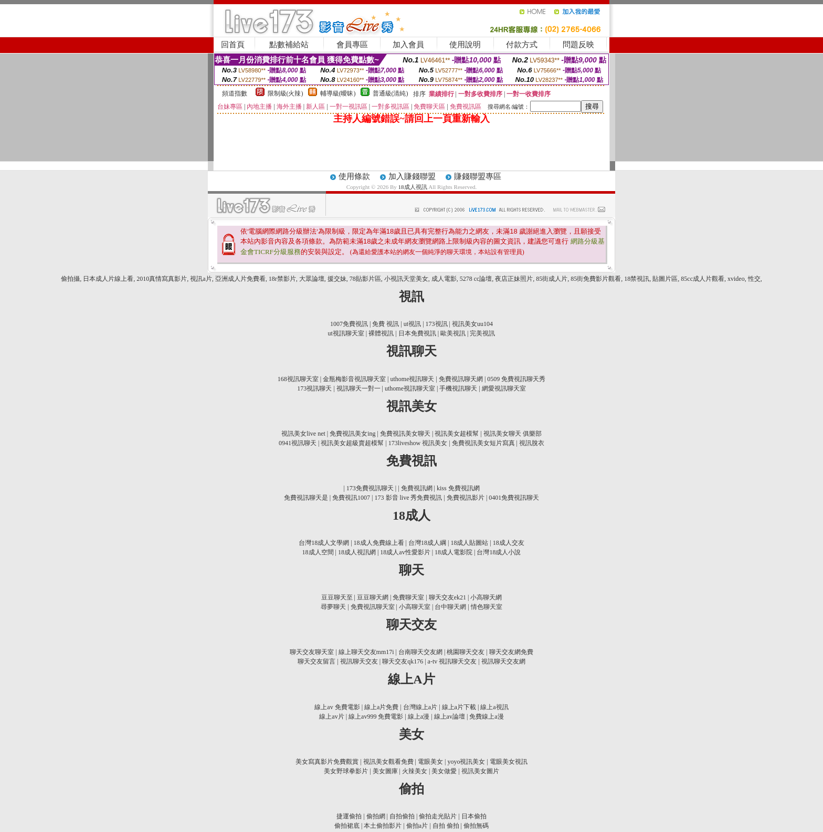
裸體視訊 (381, 333)
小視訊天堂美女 (406, 278)
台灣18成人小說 (499, 552)
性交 (754, 278)
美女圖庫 (385, 771)
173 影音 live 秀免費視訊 (408, 497)
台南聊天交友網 (420, 652)
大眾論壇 (311, 278)
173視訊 (437, 324)
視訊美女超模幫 (457, 433)
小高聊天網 (486, 597)
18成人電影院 (453, 552)
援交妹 (337, 278)
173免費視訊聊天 (370, 488)
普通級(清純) (390, 93)
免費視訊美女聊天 (405, 433)
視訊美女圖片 (480, 771)
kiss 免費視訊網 (458, 488)
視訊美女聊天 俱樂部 (512, 433)
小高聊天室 (414, 606)
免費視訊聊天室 (373, 606)
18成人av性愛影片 (405, 552)
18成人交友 (508, 542)
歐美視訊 (453, 333)
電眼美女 (430, 761)
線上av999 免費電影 (376, 716)
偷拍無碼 (476, 825)
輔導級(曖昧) (338, 93)
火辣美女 (414, 771)
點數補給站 (289, 44)
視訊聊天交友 (359, 661)
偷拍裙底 (347, 825)
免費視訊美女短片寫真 (483, 443)
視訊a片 (201, 278)
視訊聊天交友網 (503, 661)
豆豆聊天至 (337, 597)
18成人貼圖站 (469, 542)
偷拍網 (375, 816)
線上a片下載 (459, 707)
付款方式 (521, 44)
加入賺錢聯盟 (412, 176)
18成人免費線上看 (379, 542)
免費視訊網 (416, 488)
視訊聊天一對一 (358, 388)
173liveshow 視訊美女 (417, 443)
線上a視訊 (494, 707)
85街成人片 (551, 278)
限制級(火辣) (285, 93)
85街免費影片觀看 (596, 278)
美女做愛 (444, 771)
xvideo (736, 278)
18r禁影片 (282, 278)
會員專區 (352, 44)
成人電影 (444, 278)
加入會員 (408, 44)
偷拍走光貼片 (438, 816)
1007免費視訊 (349, 324)
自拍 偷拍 (445, 825)
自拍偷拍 (402, 816)
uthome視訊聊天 (413, 379)
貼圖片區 (665, 278)
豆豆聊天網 (372, 597)
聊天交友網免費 (511, 652)
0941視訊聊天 (297, 443)
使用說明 (465, 44)
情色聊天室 (486, 606)
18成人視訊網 (357, 552)
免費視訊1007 (351, 497)
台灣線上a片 (420, 707)
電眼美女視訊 (508, 761)
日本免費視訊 (417, 333)
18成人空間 (318, 552)
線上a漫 (418, 716)
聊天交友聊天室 (312, 652)
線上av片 (331, 716)
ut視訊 (412, 324)
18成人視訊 (413, 187)
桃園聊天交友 (465, 652)
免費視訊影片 (465, 497)
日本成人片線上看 (108, 278)
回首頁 (233, 44)
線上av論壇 (449, 716)
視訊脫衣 (531, 443)
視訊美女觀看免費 (388, 761)
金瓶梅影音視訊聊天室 (354, 379)
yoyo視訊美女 (466, 761)
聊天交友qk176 (402, 661)
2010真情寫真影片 (161, 278)
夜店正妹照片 (514, 278)
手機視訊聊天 (458, 388)
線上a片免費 (381, 707)
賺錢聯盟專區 (477, 176)
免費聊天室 (408, 597)
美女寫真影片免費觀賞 (327, 761)
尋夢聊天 (333, 606)
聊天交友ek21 (447, 597)
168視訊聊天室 (298, 379)
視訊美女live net (303, 433)
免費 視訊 (385, 324)
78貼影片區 (365, 278)
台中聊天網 (450, 606)
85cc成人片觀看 (702, 278)
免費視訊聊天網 (461, 379)
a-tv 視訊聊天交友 (452, 661)
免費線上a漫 (486, 716)
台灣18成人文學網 (324, 542)
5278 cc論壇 (476, 278)
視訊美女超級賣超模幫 (352, 443)
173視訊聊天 (314, 388)
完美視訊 (482, 333)
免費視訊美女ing (352, 433)
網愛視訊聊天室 (504, 388)
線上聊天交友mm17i (366, 652)
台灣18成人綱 (427, 542)
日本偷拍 (474, 816)
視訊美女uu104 (472, 324)
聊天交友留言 (316, 661)
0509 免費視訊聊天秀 (516, 379)
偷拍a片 (417, 825)
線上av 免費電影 (337, 707)
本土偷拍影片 (383, 825)
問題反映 (578, 44)
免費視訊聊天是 (306, 497)
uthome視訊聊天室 (410, 388)
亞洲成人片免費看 (240, 278)
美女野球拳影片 (346, 771)
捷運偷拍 (349, 816)
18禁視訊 (636, 278)
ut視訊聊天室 (346, 333)
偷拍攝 (70, 278)
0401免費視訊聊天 (514, 497)
